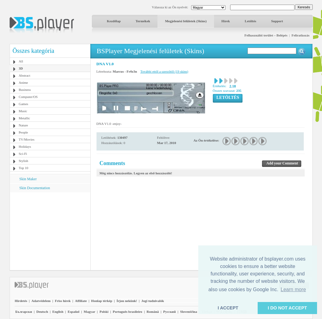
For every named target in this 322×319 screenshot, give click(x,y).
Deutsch (42, 311)
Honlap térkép (101, 301)
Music (23, 111)
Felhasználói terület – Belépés (265, 35)
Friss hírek (63, 301)
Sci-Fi (23, 153)
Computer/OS (28, 97)
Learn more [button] (293, 289)
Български (23, 311)
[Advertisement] (49, 231)
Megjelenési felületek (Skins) (185, 21)
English (57, 311)
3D (21, 68)
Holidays (25, 146)
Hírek (225, 21)
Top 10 (23, 168)
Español (73, 311)
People (23, 132)
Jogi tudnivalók (152, 301)
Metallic (24, 118)
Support (277, 21)
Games (23, 104)
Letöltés (250, 21)
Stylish (23, 161)
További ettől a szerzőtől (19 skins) (164, 71)
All (21, 61)
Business (25, 89)
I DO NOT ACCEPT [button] (287, 307)
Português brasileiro (127, 311)
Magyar (89, 311)
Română (153, 311)
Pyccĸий (169, 311)
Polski (104, 311)
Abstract (24, 75)
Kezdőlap (114, 21)
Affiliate (81, 301)
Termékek (142, 21)
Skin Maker (28, 179)
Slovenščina (188, 311)
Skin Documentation (34, 188)
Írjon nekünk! (127, 301)
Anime (23, 82)
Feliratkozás (300, 35)
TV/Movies (27, 139)
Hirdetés (21, 301)
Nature (23, 125)
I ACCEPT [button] (228, 307)
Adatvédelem (41, 301)
